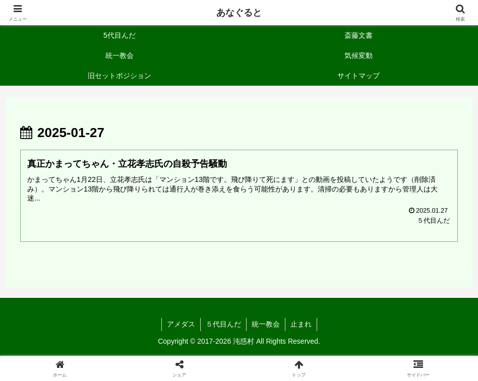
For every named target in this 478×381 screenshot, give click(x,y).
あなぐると (239, 13)
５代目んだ (223, 324)
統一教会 (266, 324)
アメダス (181, 324)
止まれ (301, 324)
